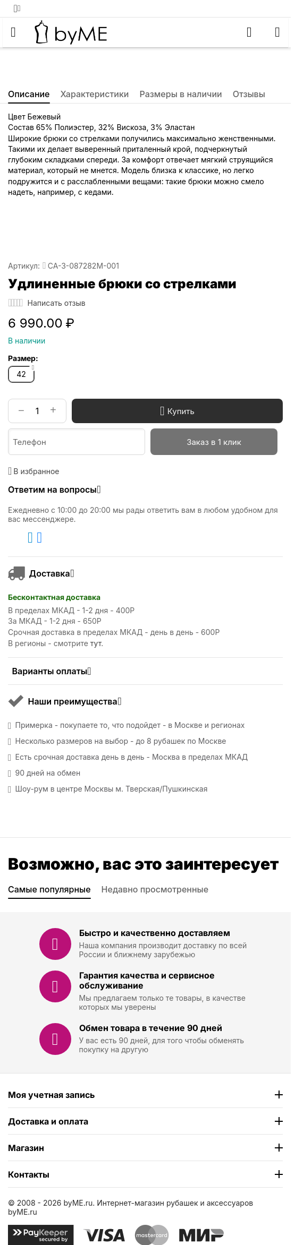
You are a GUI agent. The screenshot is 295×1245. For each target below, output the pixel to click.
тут (95, 643)
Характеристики (95, 94)
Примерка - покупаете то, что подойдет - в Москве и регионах (130, 725)
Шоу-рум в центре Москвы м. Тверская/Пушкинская (111, 789)
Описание (29, 94)
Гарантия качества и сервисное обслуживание (147, 980)
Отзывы (249, 94)
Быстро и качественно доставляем (154, 933)
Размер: (23, 358)
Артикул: (24, 265)
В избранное (34, 471)
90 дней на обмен (48, 773)
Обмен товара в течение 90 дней (150, 1028)
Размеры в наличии (181, 94)
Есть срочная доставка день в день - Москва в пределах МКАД (131, 757)
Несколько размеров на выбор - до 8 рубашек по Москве (120, 741)
